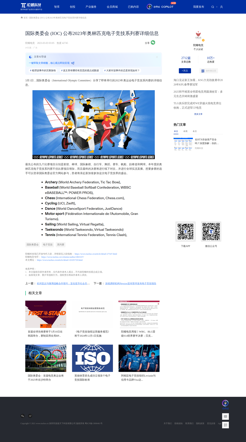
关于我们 (168, 423)
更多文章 (198, 114)
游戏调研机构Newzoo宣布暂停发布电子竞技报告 (130, 283)
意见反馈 (211, 423)
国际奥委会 (33, 244)
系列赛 (60, 244)
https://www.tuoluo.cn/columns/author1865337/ (62, 257)
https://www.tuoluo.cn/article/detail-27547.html (96, 254)
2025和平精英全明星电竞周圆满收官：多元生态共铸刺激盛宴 (198, 94)
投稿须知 (178, 423)
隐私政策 (200, 423)
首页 (24, 18)
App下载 (222, 423)
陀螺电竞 (30, 43)
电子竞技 (48, 244)
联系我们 (189, 423)
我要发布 (198, 6)
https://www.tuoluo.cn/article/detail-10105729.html (60, 260)
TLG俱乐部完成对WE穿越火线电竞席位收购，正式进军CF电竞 (197, 105)
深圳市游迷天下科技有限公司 (62, 423)
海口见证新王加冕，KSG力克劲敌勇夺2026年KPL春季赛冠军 (198, 82)
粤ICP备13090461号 (93, 423)
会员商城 (112, 6)
